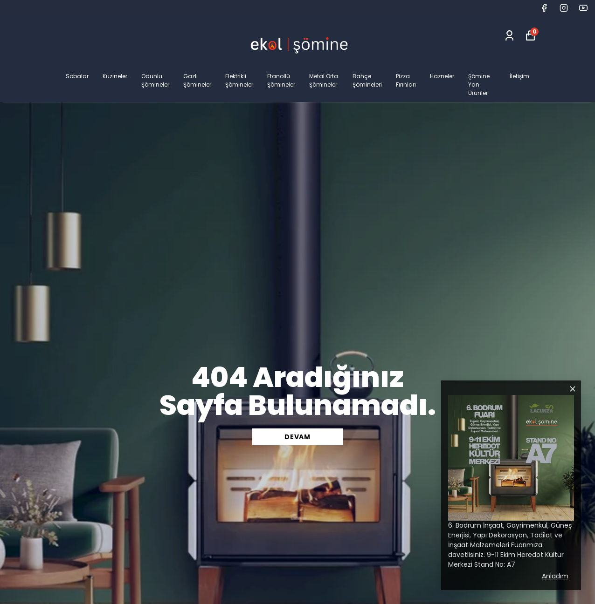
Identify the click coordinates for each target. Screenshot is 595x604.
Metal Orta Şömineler (323, 80)
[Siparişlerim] (509, 35)
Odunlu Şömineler (155, 80)
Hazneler (442, 76)
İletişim (519, 76)
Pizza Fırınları (406, 80)
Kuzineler (115, 76)
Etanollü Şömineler (281, 80)
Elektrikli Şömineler (239, 80)
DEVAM (297, 436)
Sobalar (77, 76)
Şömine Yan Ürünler (479, 84)
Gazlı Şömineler (197, 80)
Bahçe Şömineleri (367, 80)
